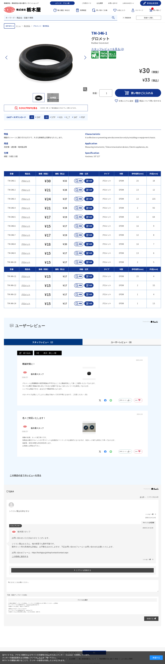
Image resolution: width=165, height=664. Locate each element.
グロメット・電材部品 (41, 26)
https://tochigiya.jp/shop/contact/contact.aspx (50, 553)
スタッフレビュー (43, 342)
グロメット (25, 181)
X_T (68, 117)
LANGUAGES (127, 3)
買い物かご (156, 10)
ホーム (18, 26)
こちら (40, 657)
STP (53, 117)
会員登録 (152, 3)
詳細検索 (128, 18)
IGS (60, 117)
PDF (83, 117)
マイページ (139, 10)
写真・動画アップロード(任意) (17, 595)
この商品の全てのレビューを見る (25, 475)
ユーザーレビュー (122, 342)
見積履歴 (83, 10)
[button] (85, 57)
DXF (38, 117)
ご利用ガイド (86, 3)
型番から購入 (148, 18)
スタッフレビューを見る (106, 49)
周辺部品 (27, 26)
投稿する (151, 619)
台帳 (101, 10)
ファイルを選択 (83, 600)
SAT (75, 117)
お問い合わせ (112, 3)
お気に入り (121, 10)
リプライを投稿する (82, 570)
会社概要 (100, 3)
